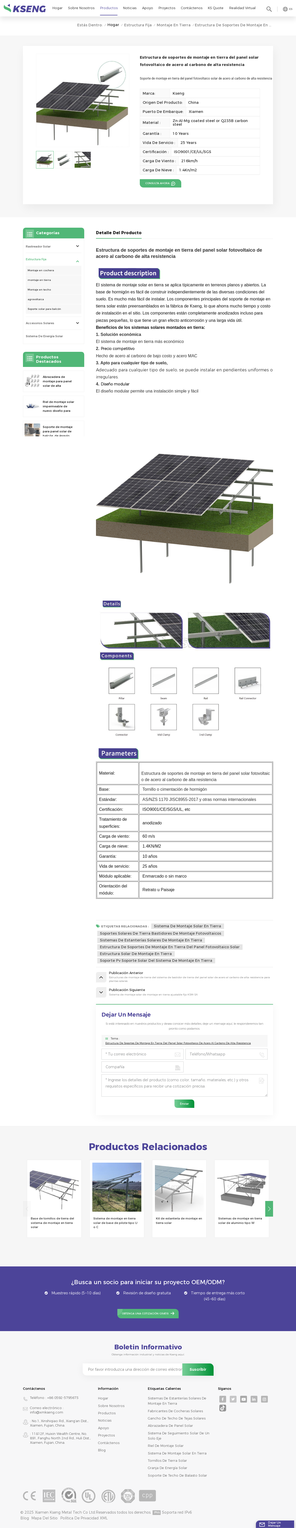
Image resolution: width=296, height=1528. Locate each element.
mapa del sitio (44, 1518)
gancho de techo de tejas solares (177, 1418)
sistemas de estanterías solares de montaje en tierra (151, 940)
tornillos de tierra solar (167, 1461)
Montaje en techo (39, 289)
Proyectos (167, 8)
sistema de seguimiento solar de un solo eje (178, 1435)
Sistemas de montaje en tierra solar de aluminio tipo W (240, 1221)
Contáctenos (191, 8)
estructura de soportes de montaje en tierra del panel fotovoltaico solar (170, 947)
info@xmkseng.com (46, 1412)
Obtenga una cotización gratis (145, 1313)
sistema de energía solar (44, 336)
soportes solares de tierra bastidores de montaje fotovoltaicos (160, 933)
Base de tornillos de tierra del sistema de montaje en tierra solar (52, 1223)
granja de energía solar (167, 1468)
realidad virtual (242, 8)
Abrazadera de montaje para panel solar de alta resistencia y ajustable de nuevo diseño (59, 381)
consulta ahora (157, 183)
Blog (102, 1450)
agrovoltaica (36, 299)
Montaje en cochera (41, 270)
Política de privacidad (79, 1518)
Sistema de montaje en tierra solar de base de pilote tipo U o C (115, 1223)
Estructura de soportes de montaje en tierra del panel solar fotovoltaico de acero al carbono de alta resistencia (178, 1043)
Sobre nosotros (81, 8)
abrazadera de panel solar (170, 1426)
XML (104, 1518)
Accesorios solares (40, 323)
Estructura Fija (138, 25)
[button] (269, 1209)
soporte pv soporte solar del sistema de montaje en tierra (156, 960)
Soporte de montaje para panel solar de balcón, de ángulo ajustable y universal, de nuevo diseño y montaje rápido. (58, 431)
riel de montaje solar (166, 1446)
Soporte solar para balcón (44, 308)
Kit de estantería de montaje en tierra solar (179, 1221)
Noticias (129, 8)
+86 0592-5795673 (62, 1398)
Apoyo (147, 8)
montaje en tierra (174, 25)
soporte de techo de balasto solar (177, 1475)
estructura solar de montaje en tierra (136, 953)
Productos (109, 8)
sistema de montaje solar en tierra (187, 926)
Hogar (57, 8)
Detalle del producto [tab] (119, 232)
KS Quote (215, 8)
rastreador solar (38, 246)
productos (107, 1413)
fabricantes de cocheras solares (175, 1411)
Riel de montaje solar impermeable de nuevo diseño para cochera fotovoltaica (58, 406)
